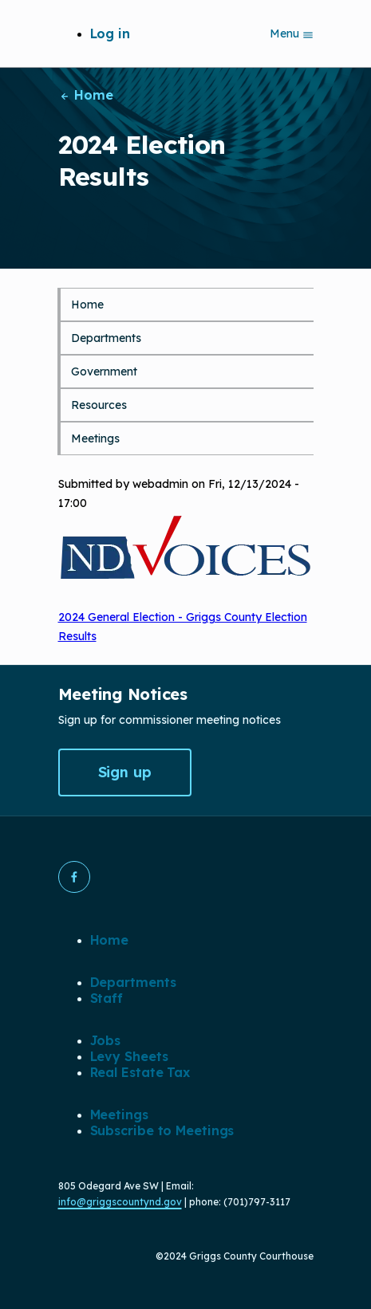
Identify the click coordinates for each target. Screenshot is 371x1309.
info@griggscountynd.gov (120, 1202)
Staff (107, 998)
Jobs (105, 1040)
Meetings (95, 438)
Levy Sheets (129, 1056)
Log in (110, 33)
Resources (99, 405)
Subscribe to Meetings (162, 1130)
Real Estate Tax (140, 1072)
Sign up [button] (125, 772)
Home (86, 95)
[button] (74, 877)
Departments (106, 338)
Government (104, 371)
